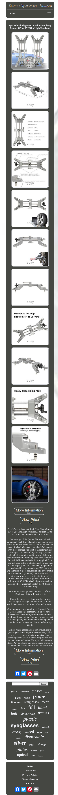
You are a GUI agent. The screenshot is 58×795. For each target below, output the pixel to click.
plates (22, 749)
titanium (16, 702)
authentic (46, 727)
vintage (41, 744)
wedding (16, 732)
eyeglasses (25, 725)
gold (42, 751)
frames (43, 713)
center (18, 738)
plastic (30, 719)
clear (22, 708)
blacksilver (24, 692)
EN (27, 783)
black (43, 707)
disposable (34, 736)
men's (45, 702)
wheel (29, 731)
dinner (34, 751)
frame (39, 696)
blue (33, 755)
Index (30, 766)
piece (14, 691)
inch (46, 732)
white (31, 745)
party (18, 698)
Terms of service (30, 779)
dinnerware (28, 713)
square (14, 709)
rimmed (40, 756)
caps (39, 732)
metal (27, 697)
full (31, 707)
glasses (37, 691)
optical (22, 755)
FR (32, 783)
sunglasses (31, 702)
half (14, 713)
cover (47, 692)
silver (20, 743)
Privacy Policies (30, 775)
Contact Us (30, 770)
